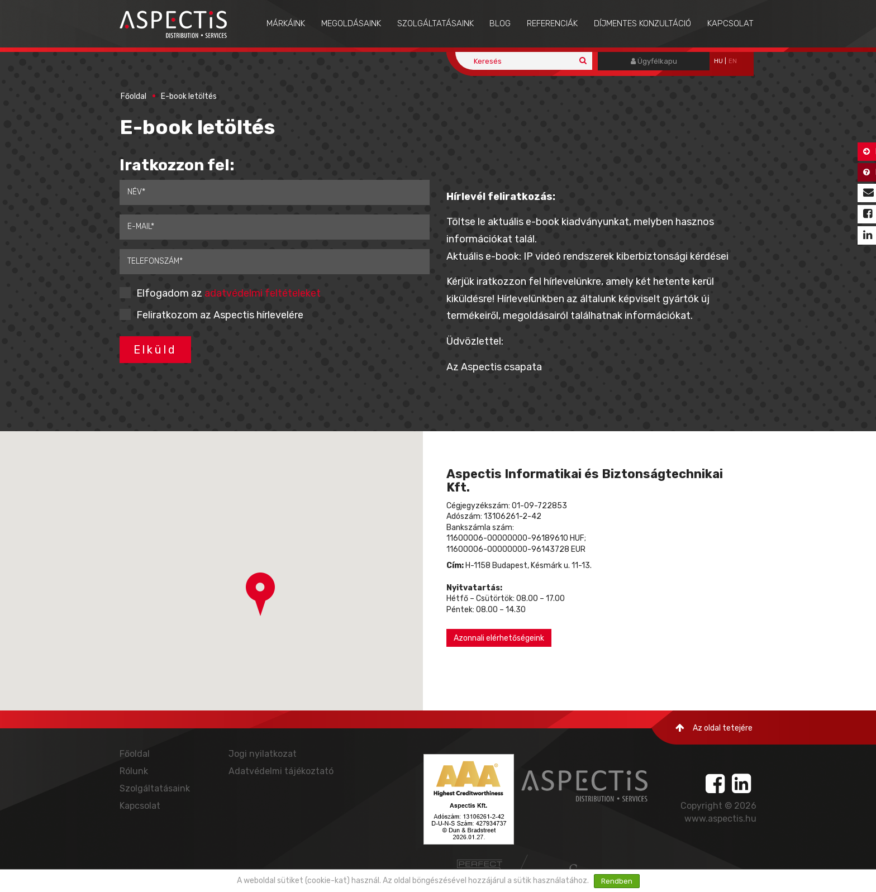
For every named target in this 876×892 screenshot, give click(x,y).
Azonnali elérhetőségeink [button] (499, 638)
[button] (260, 594)
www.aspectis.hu (720, 818)
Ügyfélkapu (654, 61)
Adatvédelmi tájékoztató (281, 771)
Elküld (155, 349)
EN (733, 61)
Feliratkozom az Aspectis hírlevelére (219, 315)
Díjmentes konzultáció (642, 23)
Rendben (616, 881)
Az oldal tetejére (714, 728)
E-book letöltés (189, 96)
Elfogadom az (228, 293)
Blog (500, 23)
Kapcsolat (730, 23)
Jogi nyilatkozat (262, 753)
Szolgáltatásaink (435, 23)
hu (718, 61)
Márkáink (285, 23)
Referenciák (552, 23)
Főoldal (133, 96)
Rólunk (134, 771)
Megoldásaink (351, 23)
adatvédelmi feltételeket (262, 293)
